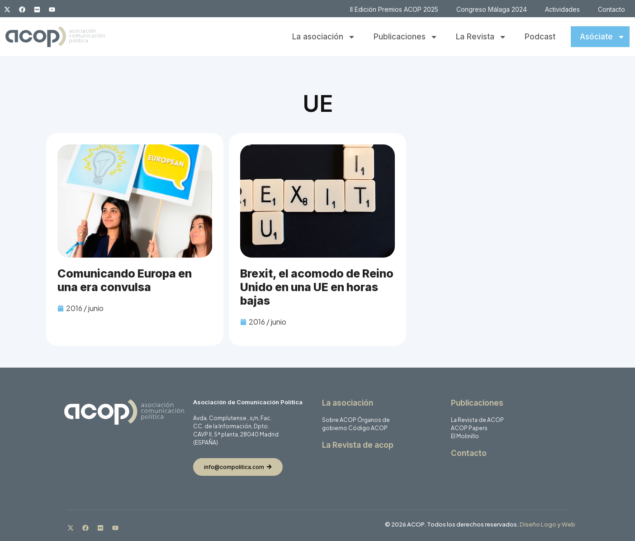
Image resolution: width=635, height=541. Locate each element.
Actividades (562, 9)
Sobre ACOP (339, 420)
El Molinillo (465, 436)
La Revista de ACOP (477, 420)
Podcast (540, 36)
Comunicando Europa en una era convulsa (124, 280)
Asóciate (602, 37)
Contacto (611, 9)
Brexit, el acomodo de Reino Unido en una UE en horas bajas (316, 287)
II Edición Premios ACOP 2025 (394, 9)
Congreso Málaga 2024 (491, 9)
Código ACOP (368, 428)
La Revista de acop (357, 445)
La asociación (323, 37)
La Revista (481, 37)
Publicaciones (406, 37)
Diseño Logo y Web (547, 524)
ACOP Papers (469, 428)
